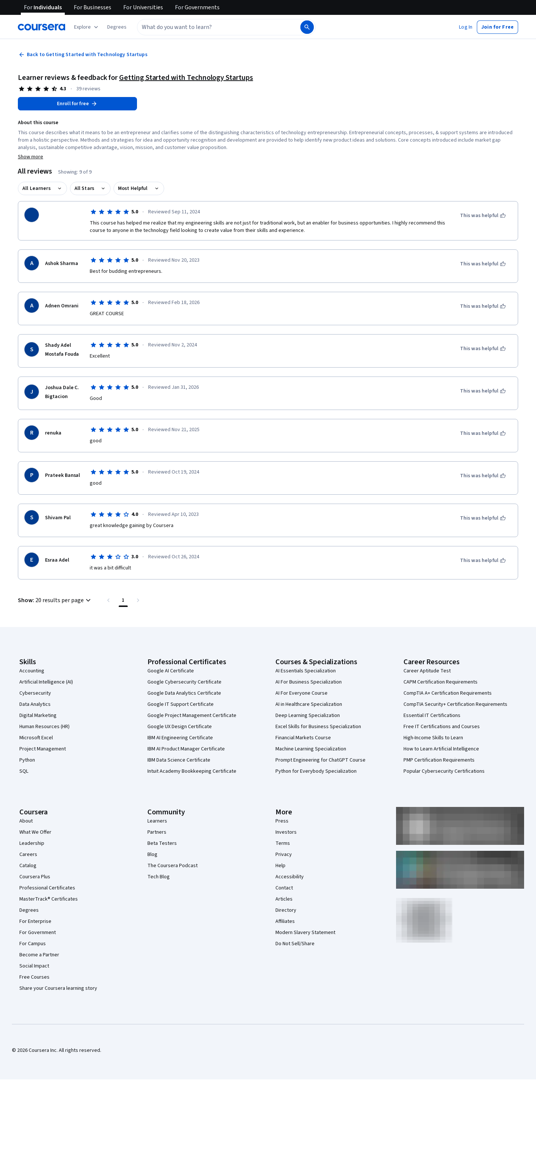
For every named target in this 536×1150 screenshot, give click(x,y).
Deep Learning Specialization (307, 715)
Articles (284, 899)
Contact (284, 888)
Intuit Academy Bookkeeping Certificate (191, 771)
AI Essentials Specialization (305, 671)
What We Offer (35, 832)
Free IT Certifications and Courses (441, 726)
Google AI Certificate (170, 671)
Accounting (31, 671)
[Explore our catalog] (87, 27)
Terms (282, 843)
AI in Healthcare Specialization (308, 704)
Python (27, 760)
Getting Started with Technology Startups (186, 77)
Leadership (31, 843)
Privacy (283, 854)
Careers (28, 854)
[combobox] (218, 27)
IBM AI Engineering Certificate (180, 738)
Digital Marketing (38, 715)
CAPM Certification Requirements (440, 682)
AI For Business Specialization (308, 682)
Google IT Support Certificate (180, 704)
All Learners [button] (36, 188)
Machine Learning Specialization (310, 749)
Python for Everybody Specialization (316, 771)
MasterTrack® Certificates (48, 899)
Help (280, 865)
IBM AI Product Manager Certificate (186, 749)
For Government (37, 932)
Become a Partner (39, 955)
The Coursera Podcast (172, 865)
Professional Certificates (47, 888)
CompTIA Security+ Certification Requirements (455, 704)
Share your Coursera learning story (58, 988)
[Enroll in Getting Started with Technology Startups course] (77, 103)
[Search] (307, 27)
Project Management (42, 749)
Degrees (29, 910)
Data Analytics (35, 704)
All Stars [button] (84, 188)
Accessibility (289, 877)
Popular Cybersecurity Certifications (444, 771)
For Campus (32, 943)
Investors (286, 832)
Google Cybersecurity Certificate (184, 682)
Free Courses (34, 977)
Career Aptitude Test (427, 671)
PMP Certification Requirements (439, 760)
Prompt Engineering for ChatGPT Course (320, 760)
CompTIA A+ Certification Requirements (447, 693)
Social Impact (34, 966)
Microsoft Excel (36, 738)
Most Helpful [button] (133, 188)
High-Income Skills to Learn (433, 738)
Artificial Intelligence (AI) (46, 682)
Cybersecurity (35, 693)
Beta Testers (162, 843)
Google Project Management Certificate (191, 715)
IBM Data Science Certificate (178, 760)
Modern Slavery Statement (305, 932)
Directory (285, 910)
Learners (157, 821)
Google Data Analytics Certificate (184, 693)
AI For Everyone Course (301, 693)
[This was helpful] (483, 215)
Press (281, 821)
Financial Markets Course (303, 738)
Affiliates (285, 921)
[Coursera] (41, 27)
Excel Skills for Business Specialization (318, 726)
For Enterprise (35, 921)
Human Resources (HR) (44, 726)
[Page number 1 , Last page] (123, 600)
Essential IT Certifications (431, 715)
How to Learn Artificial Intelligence (441, 749)
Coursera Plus (34, 877)
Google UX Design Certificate (179, 726)
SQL (23, 771)
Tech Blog (158, 877)
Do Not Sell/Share (295, 943)
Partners (156, 832)
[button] (117, 27)
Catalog (27, 865)
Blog (152, 854)
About (26, 821)
